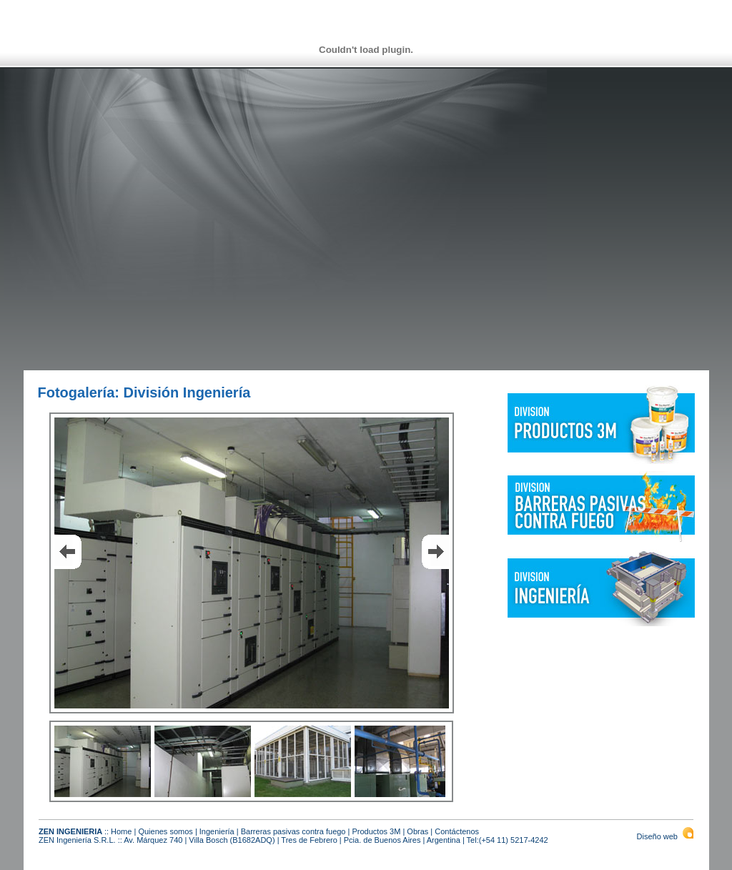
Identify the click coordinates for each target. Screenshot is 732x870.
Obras (417, 831)
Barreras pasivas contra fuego (293, 831)
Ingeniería (216, 831)
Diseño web (665, 836)
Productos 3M (376, 831)
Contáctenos (457, 831)
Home (121, 831)
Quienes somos (165, 831)
